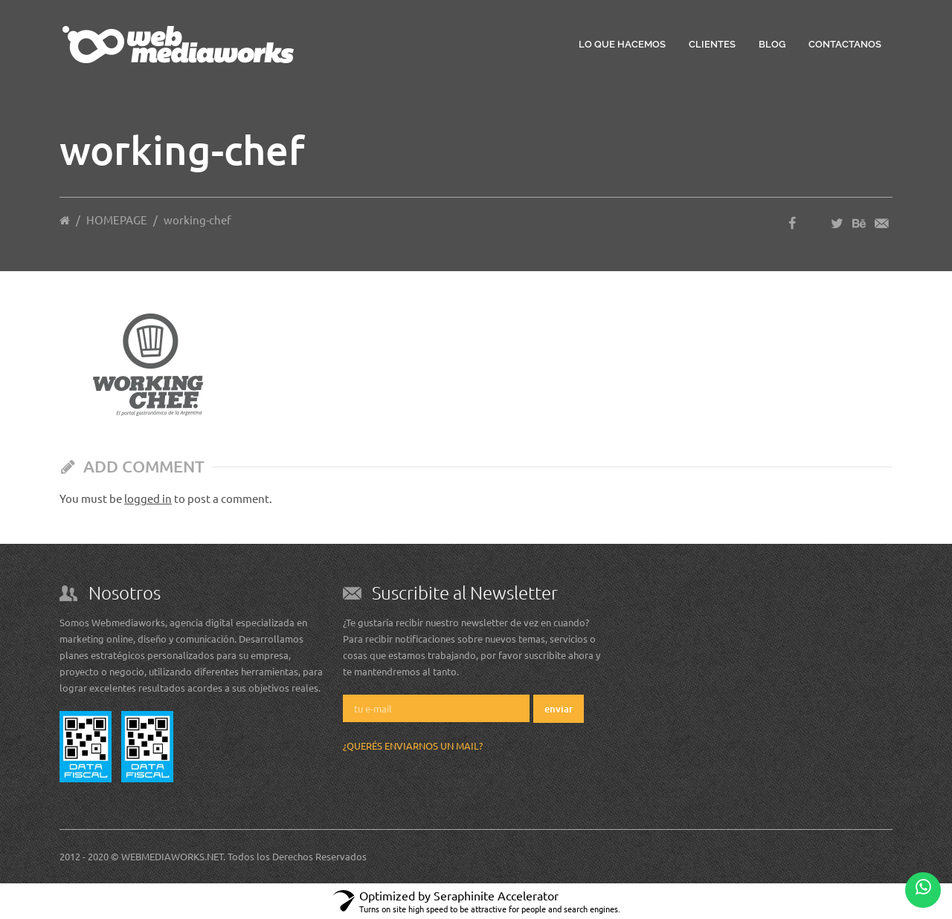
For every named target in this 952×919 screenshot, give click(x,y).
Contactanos (844, 44)
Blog (772, 44)
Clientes (712, 44)
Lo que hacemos (622, 44)
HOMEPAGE (116, 219)
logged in (148, 498)
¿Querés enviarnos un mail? (413, 745)
